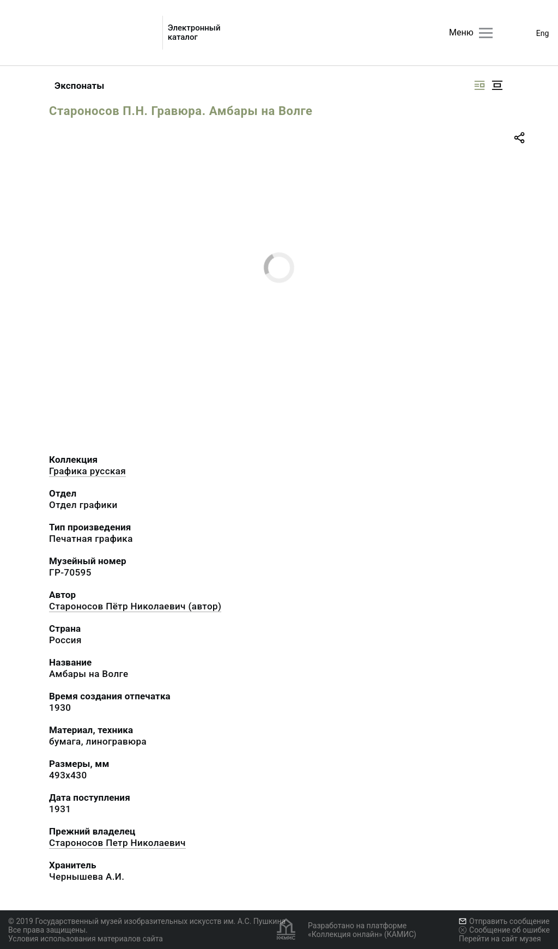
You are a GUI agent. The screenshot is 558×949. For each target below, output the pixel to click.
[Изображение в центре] (497, 85)
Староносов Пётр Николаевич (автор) (135, 606)
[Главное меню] (486, 33)
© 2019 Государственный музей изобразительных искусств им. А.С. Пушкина (147, 921)
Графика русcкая (87, 471)
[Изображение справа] (479, 85)
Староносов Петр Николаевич (117, 842)
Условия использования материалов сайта (85, 938)
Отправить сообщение (504, 921)
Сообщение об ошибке (504, 930)
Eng (542, 33)
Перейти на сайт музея (500, 938)
